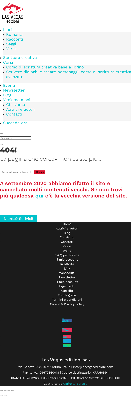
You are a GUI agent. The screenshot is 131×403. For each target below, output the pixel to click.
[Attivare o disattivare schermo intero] (5, 390)
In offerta (67, 264)
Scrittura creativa (20, 57)
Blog (7, 95)
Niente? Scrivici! (18, 218)
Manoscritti (67, 273)
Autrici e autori (20, 109)
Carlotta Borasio (75, 383)
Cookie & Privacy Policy (67, 304)
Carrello (67, 290)
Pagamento (67, 286)
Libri (7, 29)
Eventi (9, 85)
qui (39, 196)
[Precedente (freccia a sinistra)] (1, 395)
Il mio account (67, 259)
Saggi (11, 44)
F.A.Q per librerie (67, 255)
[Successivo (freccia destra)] (5, 395)
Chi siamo (15, 104)
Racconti (14, 39)
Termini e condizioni (67, 299)
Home (67, 224)
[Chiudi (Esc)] (12, 390)
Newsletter (14, 90)
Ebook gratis (67, 295)
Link (67, 268)
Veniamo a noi (16, 99)
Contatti (14, 114)
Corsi (8, 62)
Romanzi (14, 34)
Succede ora (15, 122)
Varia (11, 48)
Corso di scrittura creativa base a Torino (45, 67)
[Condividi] (9, 390)
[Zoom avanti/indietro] (1, 390)
